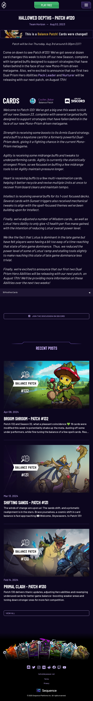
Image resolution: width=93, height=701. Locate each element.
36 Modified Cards (10, 292)
